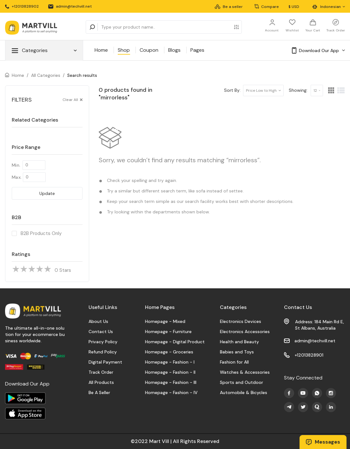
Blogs (174, 50)
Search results (82, 75)
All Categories (45, 75)
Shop (124, 50)
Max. (17, 177)
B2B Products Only (41, 233)
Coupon (149, 50)
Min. (16, 165)
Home (101, 50)
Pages (197, 50)
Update (47, 193)
